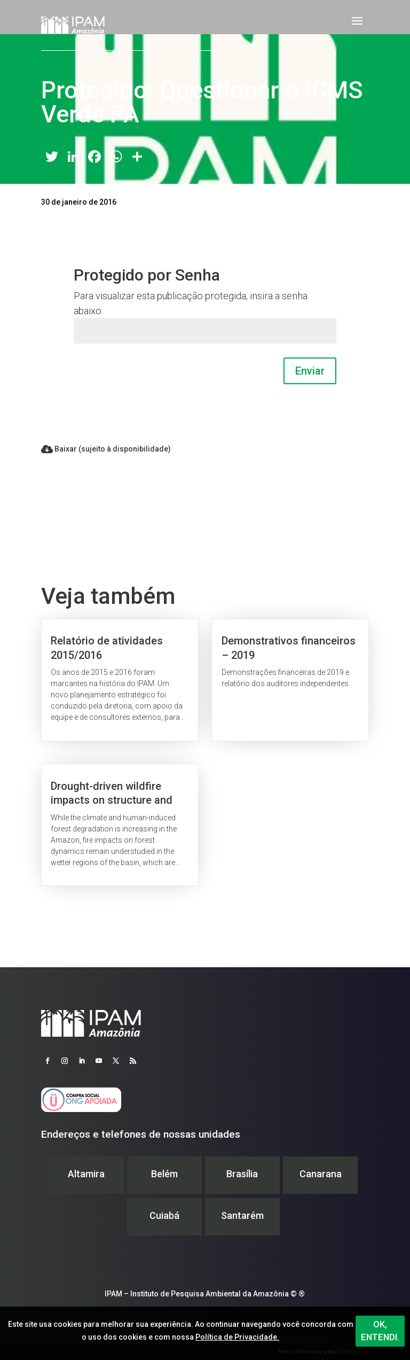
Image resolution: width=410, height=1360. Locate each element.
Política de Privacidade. (237, 1337)
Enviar (310, 370)
